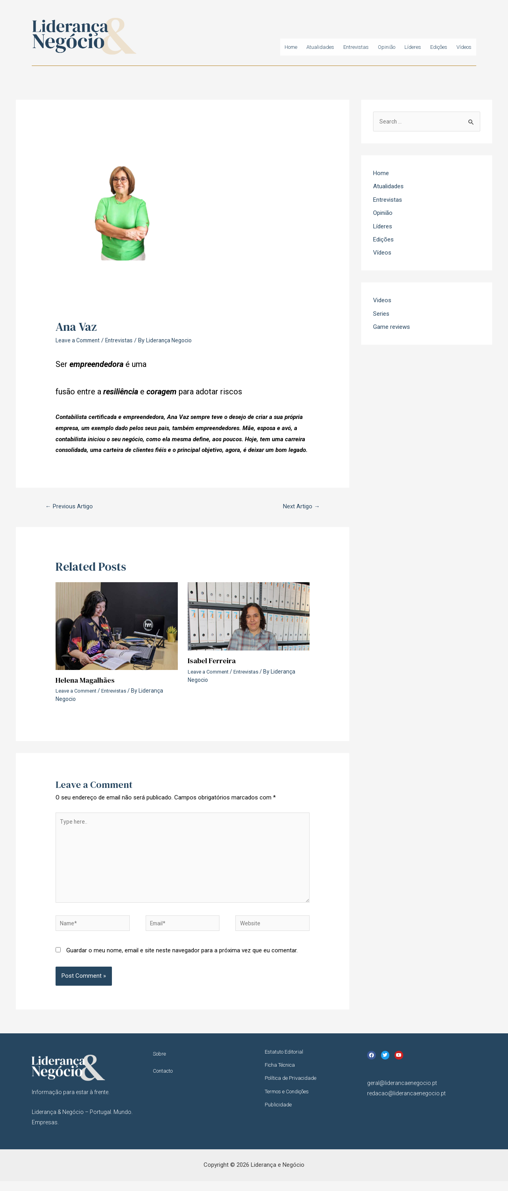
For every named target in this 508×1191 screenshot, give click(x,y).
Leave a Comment (80, 340)
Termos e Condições (291, 1103)
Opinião (363, 48)
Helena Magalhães (88, 681)
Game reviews (391, 328)
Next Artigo (299, 507)
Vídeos (461, 48)
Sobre (160, 1064)
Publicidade (279, 1116)
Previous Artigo (71, 507)
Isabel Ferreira (214, 661)
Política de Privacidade (293, 1089)
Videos (382, 301)
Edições (428, 48)
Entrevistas (327, 48)
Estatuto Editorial (286, 1062)
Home (248, 48)
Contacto (164, 1082)
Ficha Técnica (282, 1076)
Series (381, 315)
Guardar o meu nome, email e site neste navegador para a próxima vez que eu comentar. (182, 960)
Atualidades (284, 48)
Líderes (396, 48)
